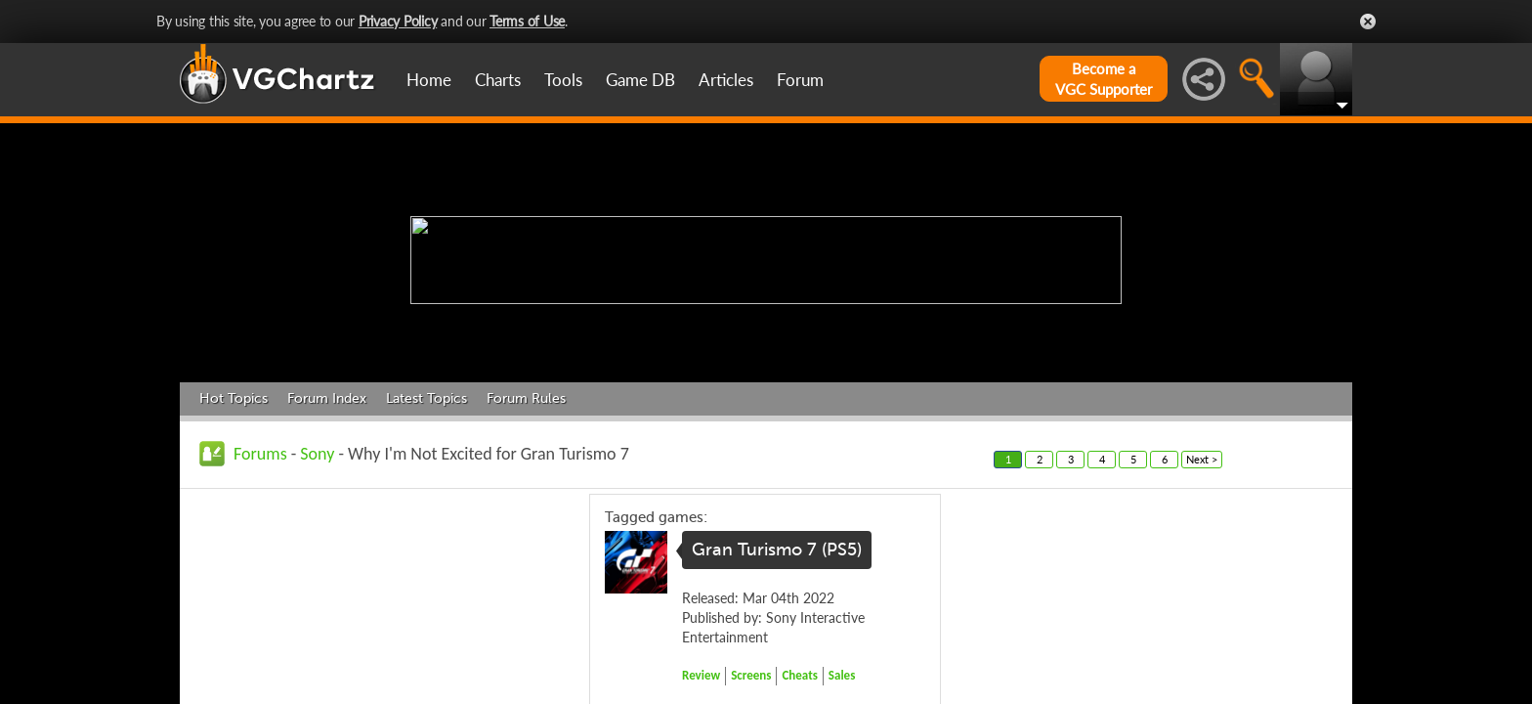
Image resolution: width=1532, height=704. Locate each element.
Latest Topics (426, 398)
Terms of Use (527, 21)
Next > (1201, 459)
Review (701, 675)
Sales (842, 675)
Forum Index (326, 398)
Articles (726, 79)
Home (428, 79)
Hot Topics (233, 398)
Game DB (640, 79)
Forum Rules (526, 398)
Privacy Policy (398, 21)
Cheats (799, 675)
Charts (498, 79)
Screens (751, 675)
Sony (317, 453)
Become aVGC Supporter (1103, 79)
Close (1368, 21)
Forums (260, 453)
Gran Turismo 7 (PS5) (777, 549)
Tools (563, 79)
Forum (800, 79)
